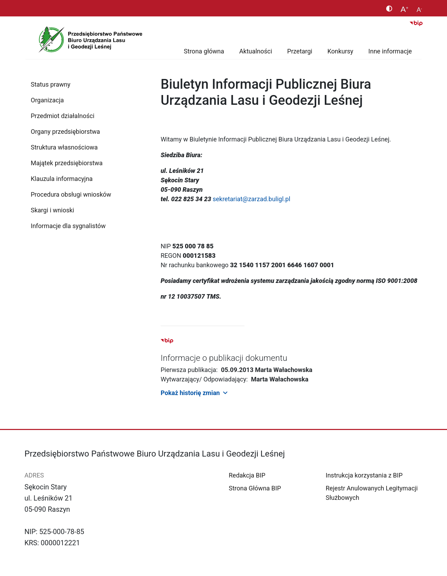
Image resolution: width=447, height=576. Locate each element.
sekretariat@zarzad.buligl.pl (251, 199)
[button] (292, 392)
